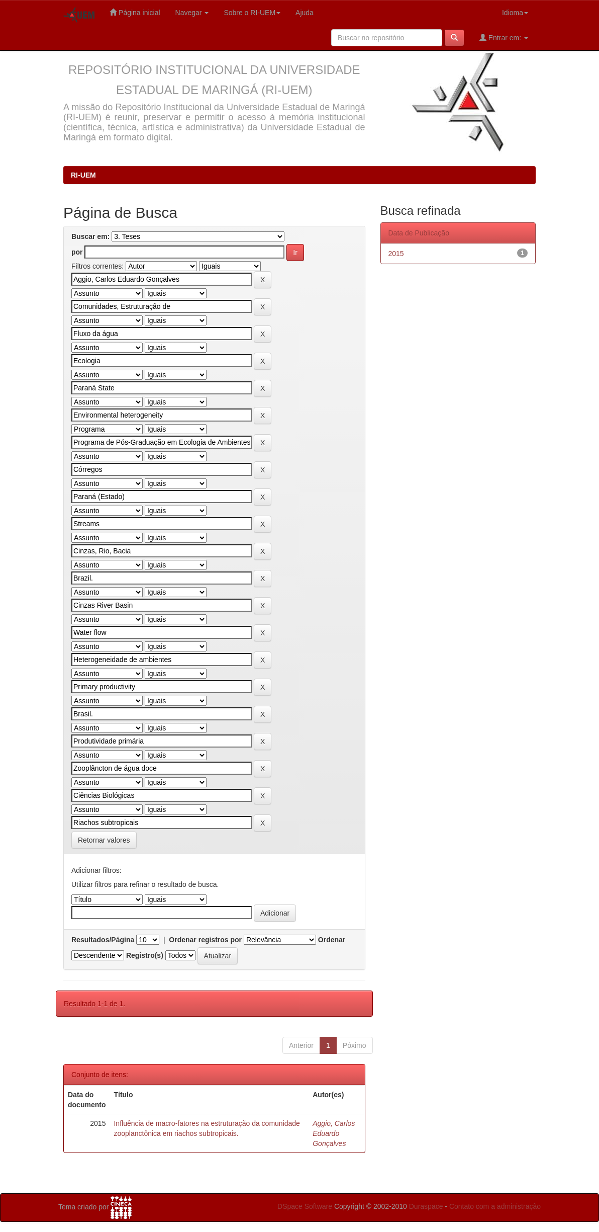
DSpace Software (304, 1206)
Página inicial (135, 12)
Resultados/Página (102, 940)
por (77, 252)
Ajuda (304, 13)
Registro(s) (144, 955)
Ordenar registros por (205, 940)
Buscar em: (90, 236)
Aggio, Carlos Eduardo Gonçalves (334, 1133)
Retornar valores (104, 840)
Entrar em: (503, 37)
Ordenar (331, 940)
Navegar (192, 13)
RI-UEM (83, 175)
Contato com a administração (495, 1206)
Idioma (515, 13)
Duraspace (426, 1206)
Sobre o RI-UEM (252, 13)
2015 (396, 254)
